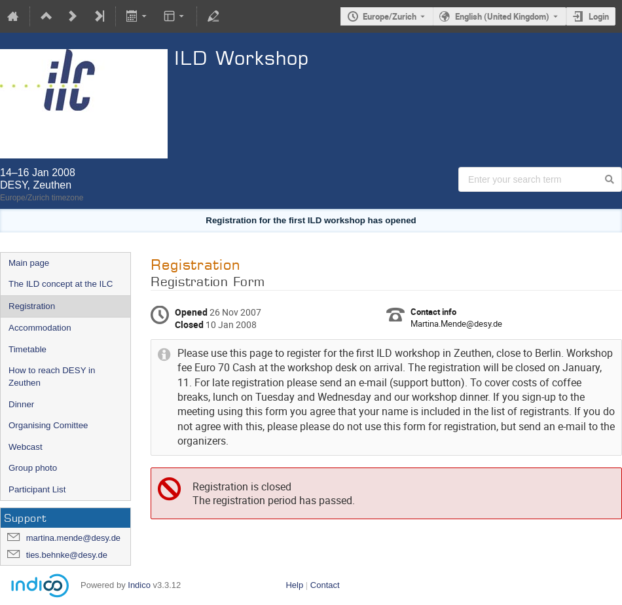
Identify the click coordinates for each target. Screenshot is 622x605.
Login (599, 16)
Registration (32, 306)
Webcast (26, 447)
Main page (29, 263)
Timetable (27, 349)
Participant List (37, 489)
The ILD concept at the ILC (61, 284)
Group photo (33, 468)
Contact (325, 585)
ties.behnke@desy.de (66, 555)
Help (294, 585)
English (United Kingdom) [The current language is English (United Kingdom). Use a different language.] (502, 16)
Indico (139, 585)
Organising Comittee (48, 425)
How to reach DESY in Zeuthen (52, 376)
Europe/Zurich (389, 16)
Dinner (21, 404)
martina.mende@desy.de (73, 538)
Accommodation (40, 328)
